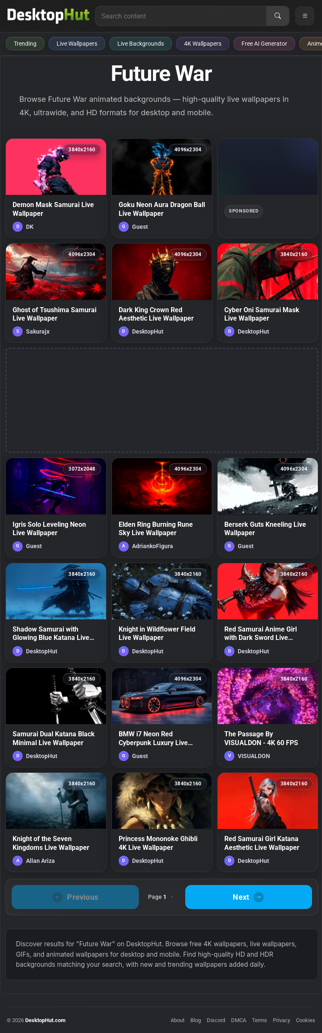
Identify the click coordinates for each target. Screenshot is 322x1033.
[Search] (277, 16)
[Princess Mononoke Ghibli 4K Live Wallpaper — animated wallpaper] (162, 822)
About (177, 1020)
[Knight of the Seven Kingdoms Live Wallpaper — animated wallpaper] (56, 822)
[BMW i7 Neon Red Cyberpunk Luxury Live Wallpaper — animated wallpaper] (162, 717)
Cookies (305, 1020)
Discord (216, 1020)
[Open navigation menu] (304, 16)
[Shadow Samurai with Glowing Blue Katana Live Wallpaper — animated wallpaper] (56, 612)
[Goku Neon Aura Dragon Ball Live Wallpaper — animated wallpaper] (162, 188)
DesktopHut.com (45, 1020)
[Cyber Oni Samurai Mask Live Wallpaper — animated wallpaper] (268, 292)
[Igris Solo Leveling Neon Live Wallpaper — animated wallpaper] (56, 507)
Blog (195, 1020)
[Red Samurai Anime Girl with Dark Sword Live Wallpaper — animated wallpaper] (268, 612)
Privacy (281, 1020)
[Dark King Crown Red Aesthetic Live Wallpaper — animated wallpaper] (162, 292)
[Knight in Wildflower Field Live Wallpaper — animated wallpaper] (162, 612)
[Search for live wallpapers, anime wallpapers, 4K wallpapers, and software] (181, 16)
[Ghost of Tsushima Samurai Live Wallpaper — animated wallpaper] (56, 292)
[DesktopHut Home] (48, 16)
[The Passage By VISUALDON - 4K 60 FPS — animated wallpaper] (268, 717)
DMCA (238, 1020)
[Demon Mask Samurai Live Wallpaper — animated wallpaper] (56, 188)
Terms (259, 1020)
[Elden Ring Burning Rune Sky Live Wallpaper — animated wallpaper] (162, 507)
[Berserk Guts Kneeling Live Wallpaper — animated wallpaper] (268, 507)
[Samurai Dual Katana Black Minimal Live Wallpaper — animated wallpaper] (56, 717)
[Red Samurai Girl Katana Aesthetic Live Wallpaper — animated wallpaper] (268, 822)
